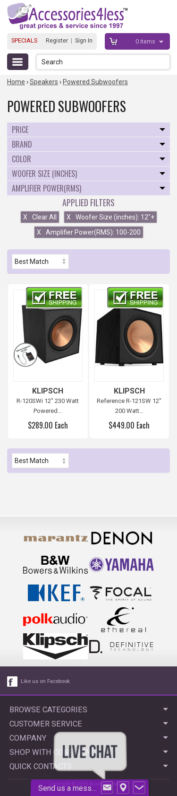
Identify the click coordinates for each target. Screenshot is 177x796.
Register (57, 40)
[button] (163, 62)
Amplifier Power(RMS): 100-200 (89, 232)
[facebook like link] (12, 681)
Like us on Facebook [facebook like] (45, 681)
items (146, 41)
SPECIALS (24, 40)
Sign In (84, 40)
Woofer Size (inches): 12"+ (110, 217)
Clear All (40, 217)
